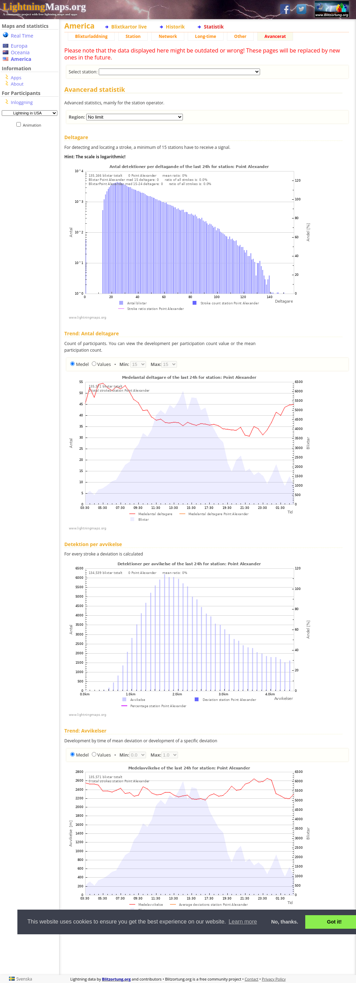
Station (133, 36)
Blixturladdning (91, 36)
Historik (175, 26)
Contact (252, 979)
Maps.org (44, 6)
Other (240, 36)
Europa (19, 45)
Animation (33, 125)
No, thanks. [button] (284, 922)
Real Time (22, 35)
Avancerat (275, 36)
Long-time (205, 36)
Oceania (20, 52)
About (17, 84)
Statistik (214, 26)
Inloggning (22, 102)
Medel (82, 364)
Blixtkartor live (129, 26)
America (21, 59)
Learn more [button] (242, 922)
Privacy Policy (274, 979)
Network (168, 36)
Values (104, 364)
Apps (16, 77)
